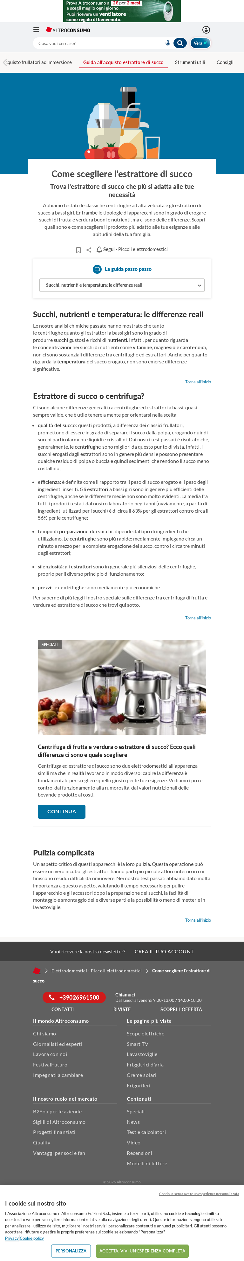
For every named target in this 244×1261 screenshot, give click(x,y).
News (133, 1122)
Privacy (12, 1238)
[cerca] (91, 43)
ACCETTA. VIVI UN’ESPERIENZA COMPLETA (142, 1250)
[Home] (37, 971)
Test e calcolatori (146, 1132)
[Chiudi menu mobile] (203, 11)
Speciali (136, 1111)
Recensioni (139, 1153)
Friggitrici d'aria (145, 1064)
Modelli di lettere (147, 1163)
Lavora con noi (50, 1054)
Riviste (122, 1009)
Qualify (42, 1142)
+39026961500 (74, 997)
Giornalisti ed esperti (57, 1044)
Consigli (225, 62)
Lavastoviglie (142, 1054)
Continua (61, 811)
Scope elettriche (145, 1033)
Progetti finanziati (54, 1132)
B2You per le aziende (57, 1111)
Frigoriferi (139, 1085)
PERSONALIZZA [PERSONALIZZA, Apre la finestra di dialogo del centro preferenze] (71, 1250)
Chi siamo (44, 1033)
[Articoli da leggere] (78, 250)
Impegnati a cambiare (58, 1075)
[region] (122, 1223)
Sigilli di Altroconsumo (59, 1122)
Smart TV (137, 1044)
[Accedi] (207, 29)
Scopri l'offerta (181, 1009)
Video (134, 1142)
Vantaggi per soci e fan (59, 1153)
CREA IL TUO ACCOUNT (164, 951)
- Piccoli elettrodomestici (132, 249)
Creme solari (141, 1075)
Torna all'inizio (198, 381)
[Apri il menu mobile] (39, 29)
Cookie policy (32, 1238)
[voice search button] (165, 43)
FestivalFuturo (50, 1064)
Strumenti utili (190, 62)
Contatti (62, 1009)
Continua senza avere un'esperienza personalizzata (199, 1194)
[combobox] (110, 43)
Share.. (88, 250)
